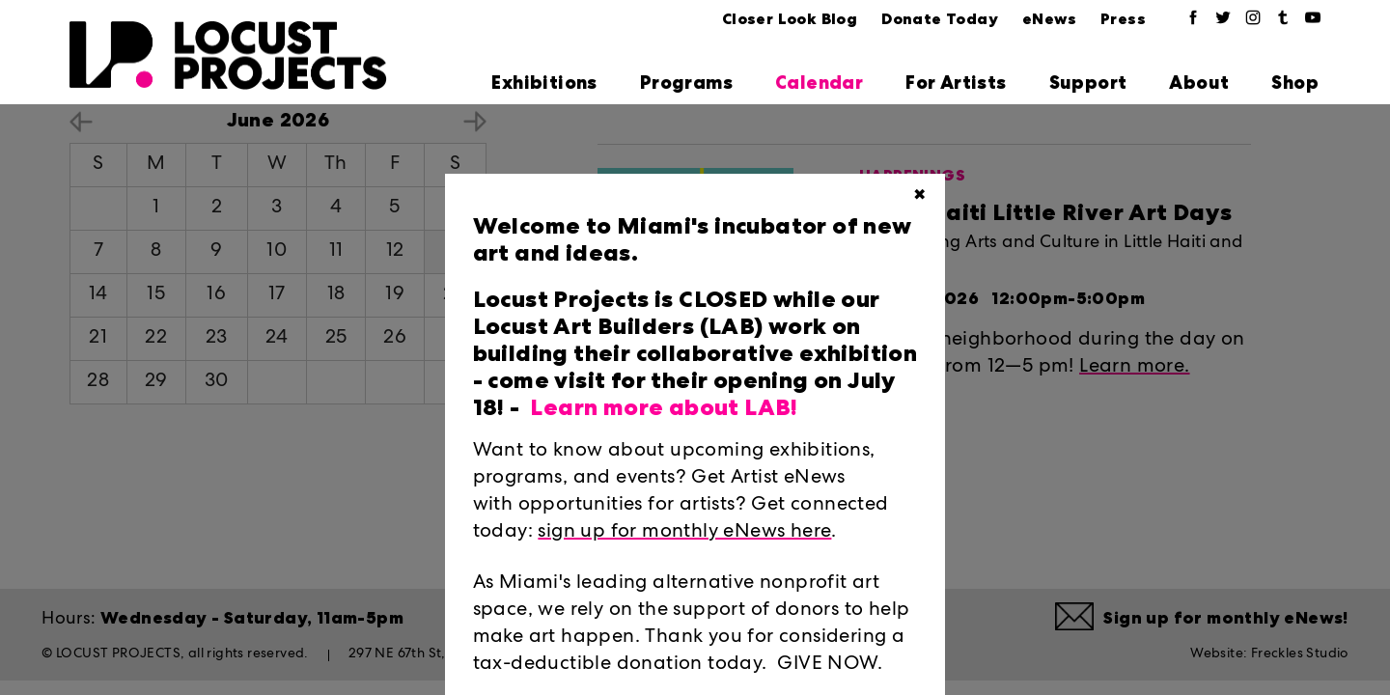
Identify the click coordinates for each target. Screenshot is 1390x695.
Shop (1295, 82)
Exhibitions (544, 82)
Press (1123, 19)
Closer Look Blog (789, 19)
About (1199, 82)
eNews (1049, 19)
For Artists (955, 82)
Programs (686, 82)
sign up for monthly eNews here (684, 532)
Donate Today (939, 19)
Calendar (819, 82)
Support (1088, 82)
